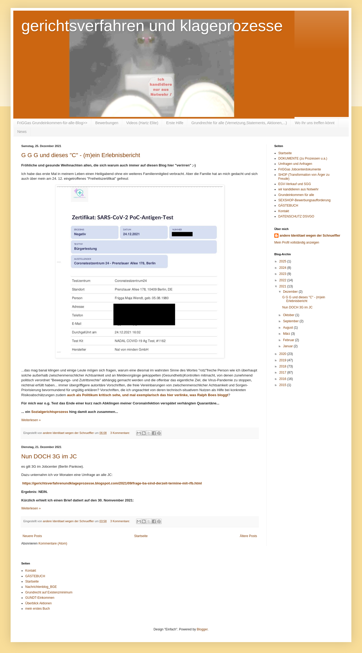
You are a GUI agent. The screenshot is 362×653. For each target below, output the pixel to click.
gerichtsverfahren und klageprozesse (152, 26)
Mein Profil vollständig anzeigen (296, 242)
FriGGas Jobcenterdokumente (299, 169)
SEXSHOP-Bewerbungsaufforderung (304, 200)
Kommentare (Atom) (53, 543)
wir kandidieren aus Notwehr (298, 189)
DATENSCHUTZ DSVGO (296, 216)
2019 (283, 360)
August (288, 327)
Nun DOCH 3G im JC (49, 456)
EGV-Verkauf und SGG (294, 184)
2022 (283, 280)
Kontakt (283, 211)
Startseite (141, 536)
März (287, 334)
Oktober (289, 315)
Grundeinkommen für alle (296, 195)
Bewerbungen (106, 123)
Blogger (202, 629)
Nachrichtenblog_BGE (41, 587)
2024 (283, 268)
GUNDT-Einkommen (39, 598)
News (22, 131)
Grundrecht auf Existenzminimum (48, 592)
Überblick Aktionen (38, 603)
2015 (283, 385)
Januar (288, 346)
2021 (283, 286)
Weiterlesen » (31, 420)
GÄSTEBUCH (288, 205)
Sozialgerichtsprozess (49, 412)
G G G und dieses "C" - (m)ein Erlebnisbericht (80, 155)
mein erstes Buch (37, 608)
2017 (283, 372)
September (291, 321)
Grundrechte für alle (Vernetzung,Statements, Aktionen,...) (239, 123)
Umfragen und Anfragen (295, 164)
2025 (283, 261)
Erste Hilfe (174, 123)
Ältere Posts (248, 536)
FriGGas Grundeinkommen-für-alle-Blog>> (52, 123)
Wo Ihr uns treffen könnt (314, 123)
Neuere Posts (32, 536)
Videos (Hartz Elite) (142, 123)
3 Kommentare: (120, 432)
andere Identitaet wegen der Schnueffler (310, 235)
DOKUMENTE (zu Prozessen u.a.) (302, 158)
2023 (283, 274)
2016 (283, 379)
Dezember (291, 292)
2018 (283, 366)
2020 (283, 354)
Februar (289, 340)
